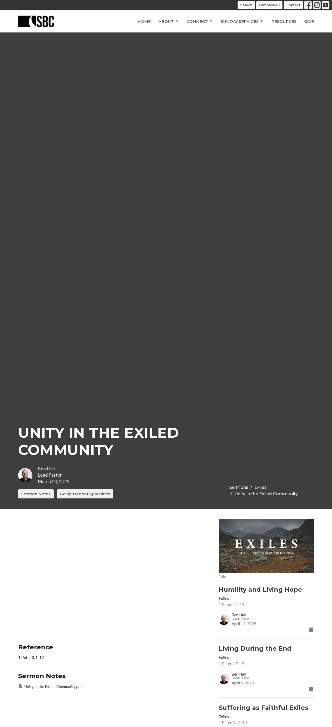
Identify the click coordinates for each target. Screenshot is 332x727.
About (168, 21)
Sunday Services (242, 21)
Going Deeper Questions (85, 493)
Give (309, 21)
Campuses (270, 5)
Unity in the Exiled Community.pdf (50, 686)
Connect (200, 21)
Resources (284, 21)
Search (246, 5)
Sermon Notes (36, 493)
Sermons (238, 487)
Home (144, 21)
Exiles (260, 487)
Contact (293, 5)
